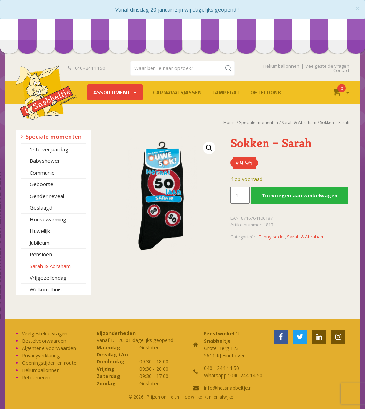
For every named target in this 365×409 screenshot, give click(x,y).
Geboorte (41, 184)
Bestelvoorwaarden (44, 341)
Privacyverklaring (41, 355)
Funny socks (272, 237)
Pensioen (41, 254)
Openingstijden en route (49, 362)
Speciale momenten (53, 137)
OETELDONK (265, 92)
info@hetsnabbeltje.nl (228, 388)
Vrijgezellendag (48, 277)
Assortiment (111, 92)
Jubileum (40, 242)
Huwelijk (40, 230)
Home (229, 123)
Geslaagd (41, 207)
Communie (42, 172)
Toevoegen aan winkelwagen (299, 195)
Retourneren (36, 377)
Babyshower (45, 160)
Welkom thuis (46, 289)
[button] (209, 148)
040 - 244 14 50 (86, 68)
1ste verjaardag (49, 149)
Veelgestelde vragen (327, 66)
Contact (341, 70)
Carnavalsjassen (177, 92)
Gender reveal (47, 195)
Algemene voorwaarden (49, 348)
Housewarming (48, 219)
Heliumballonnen (281, 66)
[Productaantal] (239, 195)
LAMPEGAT (226, 92)
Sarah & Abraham (50, 266)
